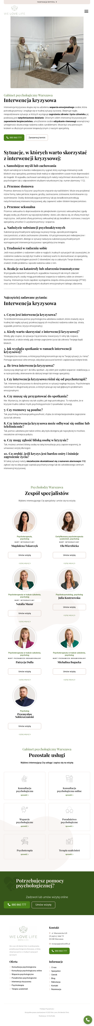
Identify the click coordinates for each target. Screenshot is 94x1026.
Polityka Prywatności (47, 1014)
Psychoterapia (16, 990)
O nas (52, 972)
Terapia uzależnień (18, 994)
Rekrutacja (54, 987)
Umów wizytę (43, 909)
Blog (52, 983)
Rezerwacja (55, 994)
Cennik (53, 979)
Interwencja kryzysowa (20, 986)
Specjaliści (55, 976)
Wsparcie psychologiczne (21, 979)
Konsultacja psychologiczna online (25, 975)
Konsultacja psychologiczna (22, 972)
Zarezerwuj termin (37, 142)
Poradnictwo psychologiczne (22, 983)
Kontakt (53, 990)
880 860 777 (14, 142)
